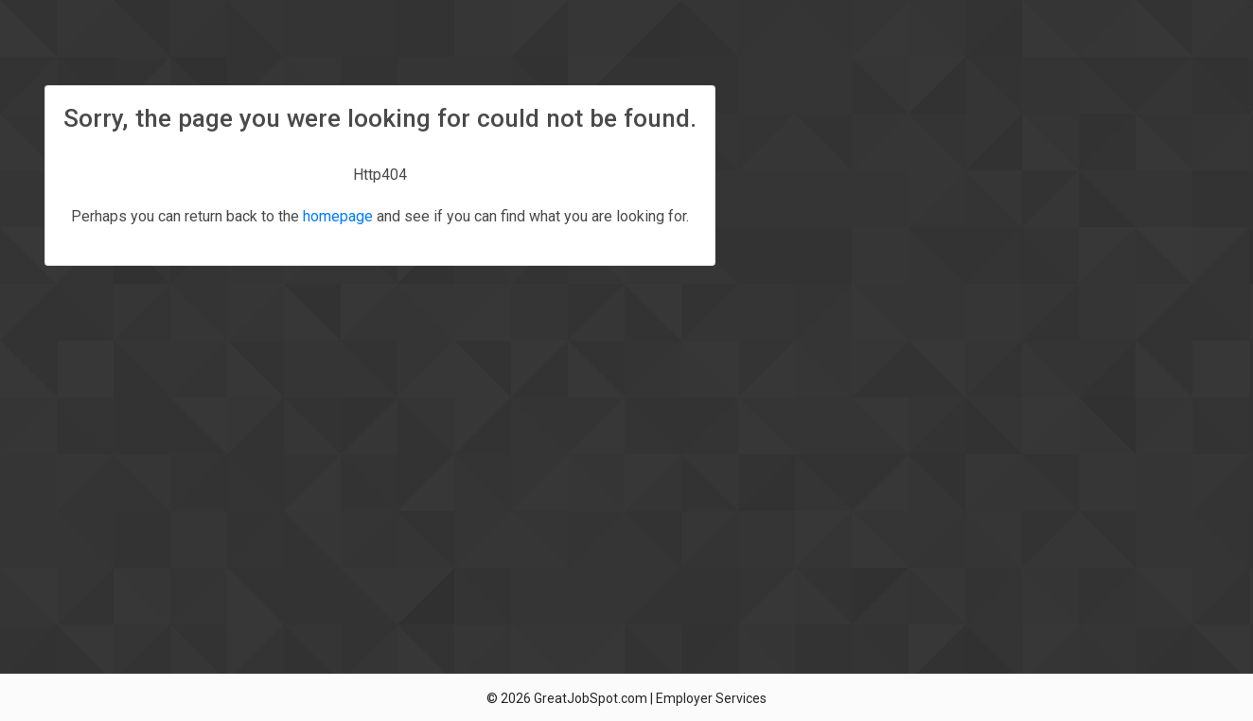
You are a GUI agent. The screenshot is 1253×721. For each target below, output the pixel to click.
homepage (338, 216)
